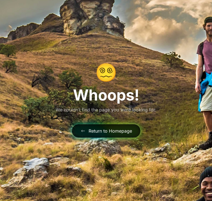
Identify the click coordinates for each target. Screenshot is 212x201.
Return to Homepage (106, 131)
